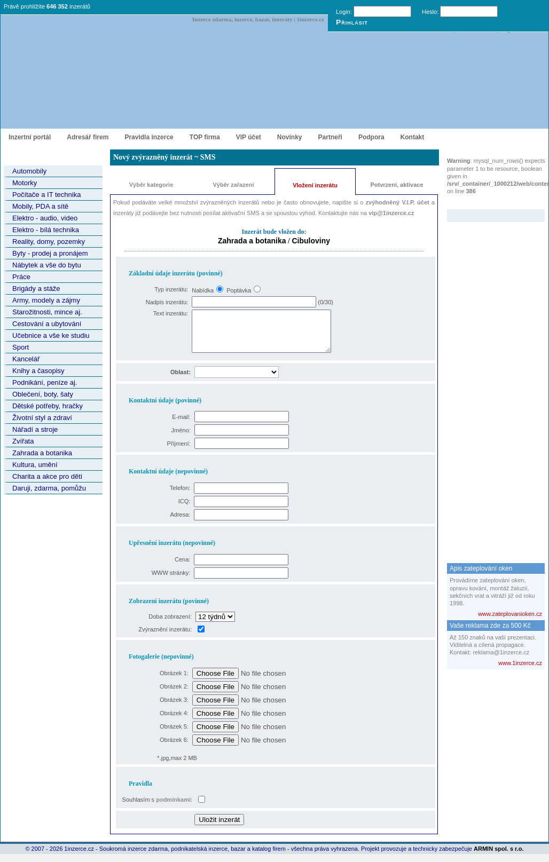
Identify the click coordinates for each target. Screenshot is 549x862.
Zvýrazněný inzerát (488, 202)
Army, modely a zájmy (46, 300)
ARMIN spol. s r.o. (499, 856)
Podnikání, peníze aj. (44, 382)
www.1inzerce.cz (520, 663)
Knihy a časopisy (38, 371)
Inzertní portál (30, 137)
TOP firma (205, 137)
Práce (21, 277)
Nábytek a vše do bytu (46, 265)
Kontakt (413, 137)
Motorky (24, 183)
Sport (20, 347)
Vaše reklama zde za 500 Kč (490, 625)
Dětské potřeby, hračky (47, 406)
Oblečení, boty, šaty (42, 394)
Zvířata (23, 441)
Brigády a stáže (36, 288)
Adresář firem (87, 137)
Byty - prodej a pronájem (50, 253)
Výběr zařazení (233, 184)
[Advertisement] (489, 382)
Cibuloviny (311, 240)
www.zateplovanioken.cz (510, 614)
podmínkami (173, 807)
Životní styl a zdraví (42, 418)
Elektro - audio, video (44, 218)
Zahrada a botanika (42, 453)
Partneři (330, 137)
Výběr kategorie (151, 184)
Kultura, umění (35, 465)
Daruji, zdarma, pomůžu (49, 488)
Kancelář (26, 359)
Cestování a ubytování (46, 324)
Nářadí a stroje (35, 429)
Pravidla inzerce (148, 137)
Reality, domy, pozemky (48, 242)
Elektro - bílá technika (45, 230)
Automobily (29, 171)
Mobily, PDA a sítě (40, 206)
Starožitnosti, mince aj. (47, 312)
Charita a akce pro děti (47, 476)
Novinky (289, 137)
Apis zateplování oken (481, 568)
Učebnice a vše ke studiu (51, 335)
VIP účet (248, 137)
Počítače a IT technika (46, 195)
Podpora (371, 137)
